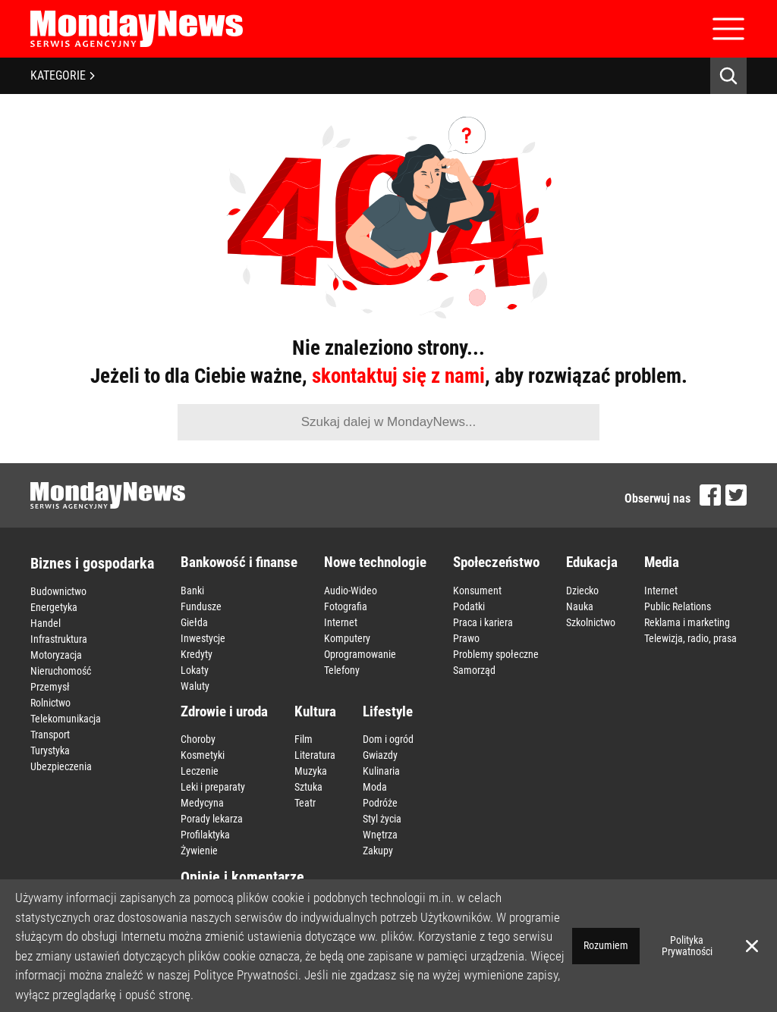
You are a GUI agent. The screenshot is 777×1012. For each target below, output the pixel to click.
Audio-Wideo (350, 590)
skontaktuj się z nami (398, 376)
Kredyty (196, 654)
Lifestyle (388, 711)
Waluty (195, 686)
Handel (45, 623)
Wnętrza (380, 835)
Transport (50, 734)
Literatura (314, 755)
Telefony (342, 670)
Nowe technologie (375, 562)
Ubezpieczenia (61, 766)
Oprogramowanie (360, 654)
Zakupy (378, 850)
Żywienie (199, 850)
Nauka (579, 606)
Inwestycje (203, 638)
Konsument (477, 590)
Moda (375, 787)
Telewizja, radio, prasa (690, 638)
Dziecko (582, 590)
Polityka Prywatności (687, 945)
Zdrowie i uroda (224, 711)
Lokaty (195, 670)
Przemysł (50, 687)
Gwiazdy (380, 755)
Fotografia (345, 606)
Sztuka (308, 787)
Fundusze (201, 606)
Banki (192, 590)
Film (303, 739)
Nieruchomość (60, 671)
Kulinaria (381, 771)
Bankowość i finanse (239, 562)
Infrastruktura (58, 639)
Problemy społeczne (496, 654)
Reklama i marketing (687, 622)
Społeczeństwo (496, 562)
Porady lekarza (212, 819)
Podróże (380, 803)
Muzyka (310, 771)
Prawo (466, 638)
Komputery (347, 638)
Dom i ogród (388, 739)
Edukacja (592, 562)
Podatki (469, 606)
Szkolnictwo (590, 622)
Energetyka (53, 607)
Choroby (198, 739)
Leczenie (200, 771)
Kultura (315, 711)
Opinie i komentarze (242, 877)
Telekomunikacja (65, 719)
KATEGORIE (62, 75)
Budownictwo (58, 591)
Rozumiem (606, 945)
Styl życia (382, 819)
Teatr (305, 803)
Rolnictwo (50, 703)
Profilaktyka (205, 835)
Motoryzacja (56, 655)
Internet (340, 622)
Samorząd (474, 670)
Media (661, 562)
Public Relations (677, 606)
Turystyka (50, 750)
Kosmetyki (203, 755)
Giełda (194, 622)
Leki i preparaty (213, 787)
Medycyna (202, 803)
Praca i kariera (483, 622)
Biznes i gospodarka (92, 563)
